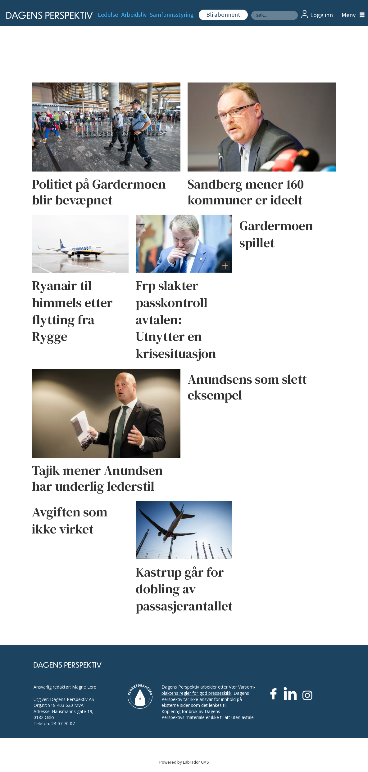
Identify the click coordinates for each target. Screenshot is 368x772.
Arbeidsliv (134, 15)
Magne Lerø (84, 687)
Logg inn (321, 15)
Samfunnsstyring (172, 15)
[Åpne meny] (351, 15)
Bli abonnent (223, 15)
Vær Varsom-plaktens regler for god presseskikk (208, 690)
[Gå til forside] (45, 15)
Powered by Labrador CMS (184, 762)
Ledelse (108, 15)
